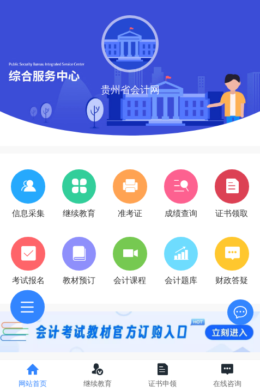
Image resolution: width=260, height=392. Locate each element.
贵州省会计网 (130, 89)
